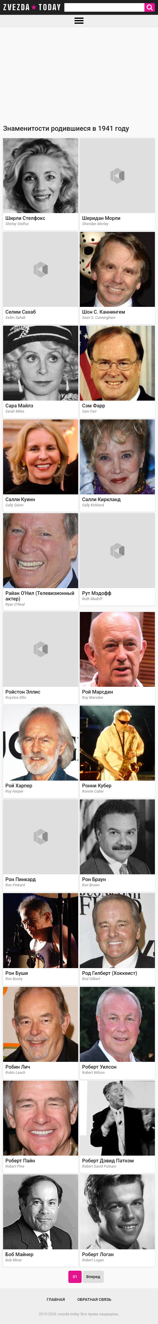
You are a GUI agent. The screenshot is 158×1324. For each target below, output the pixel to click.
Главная (56, 1299)
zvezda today (32, 7)
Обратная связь (94, 1299)
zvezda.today (68, 1314)
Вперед (93, 1276)
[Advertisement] (79, 73)
